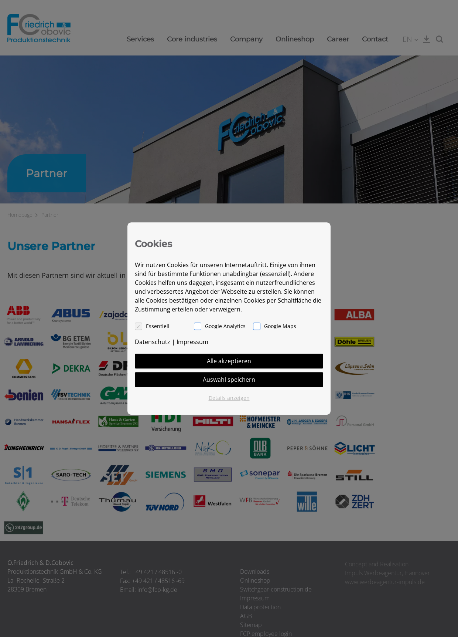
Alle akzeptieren (229, 361)
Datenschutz (152, 342)
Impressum (192, 342)
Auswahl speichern (229, 379)
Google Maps (280, 326)
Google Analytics (225, 326)
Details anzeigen (229, 397)
